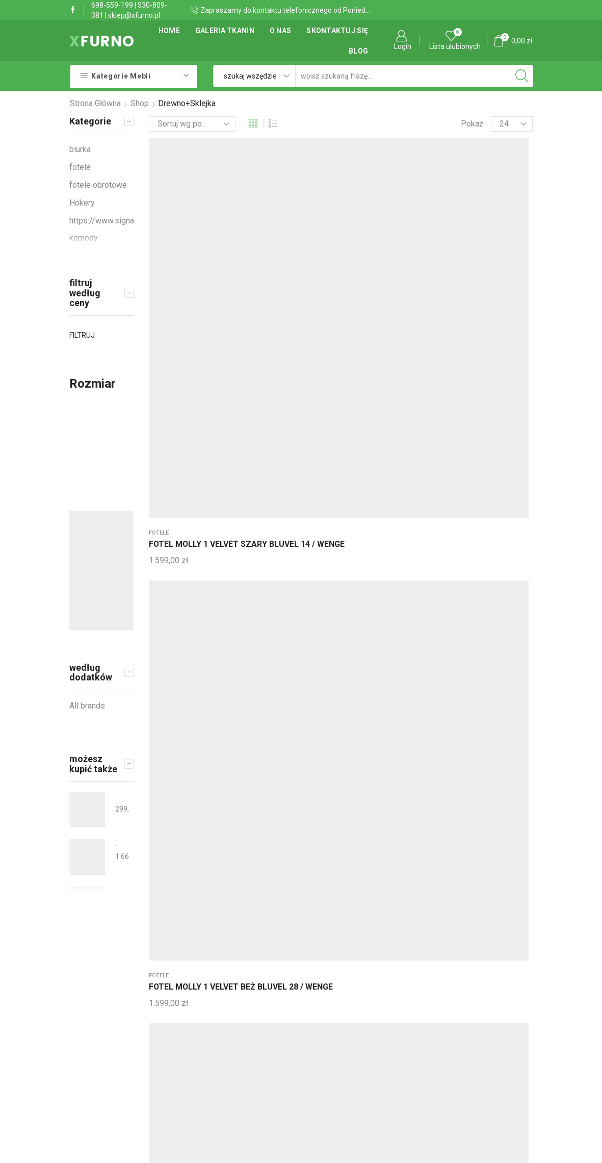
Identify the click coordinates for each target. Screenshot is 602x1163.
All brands (87, 706)
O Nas (280, 31)
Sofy (315, 225)
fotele (159, 225)
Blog (358, 51)
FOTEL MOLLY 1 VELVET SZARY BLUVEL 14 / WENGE (178, 255)
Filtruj (82, 335)
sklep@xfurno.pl (134, 15)
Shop (139, 103)
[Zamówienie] (192, 124)
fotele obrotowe (98, 185)
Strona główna (95, 103)
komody (83, 238)
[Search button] (522, 76)
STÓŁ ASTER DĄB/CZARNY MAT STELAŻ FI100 (115, 892)
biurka (80, 149)
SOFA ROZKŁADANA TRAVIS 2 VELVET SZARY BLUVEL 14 (115, 844)
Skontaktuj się (337, 31)
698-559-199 (112, 5)
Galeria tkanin (224, 31)
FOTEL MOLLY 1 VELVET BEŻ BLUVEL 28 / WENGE (258, 255)
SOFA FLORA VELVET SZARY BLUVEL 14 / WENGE (336, 255)
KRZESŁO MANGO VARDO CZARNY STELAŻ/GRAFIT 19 (115, 797)
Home (169, 31)
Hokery (82, 203)
